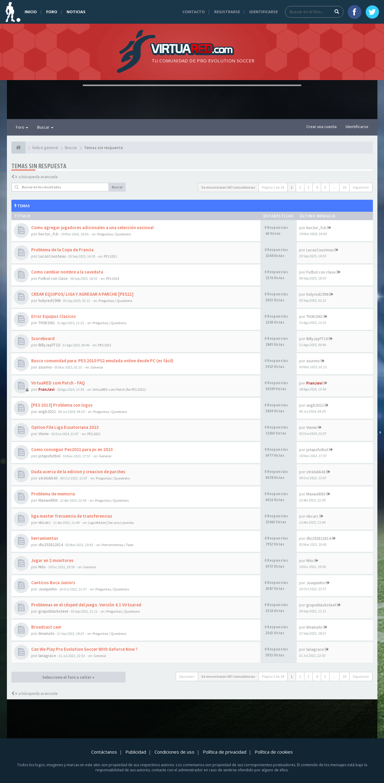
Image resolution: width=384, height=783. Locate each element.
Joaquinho (47, 589)
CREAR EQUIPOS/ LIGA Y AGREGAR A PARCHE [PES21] (82, 294)
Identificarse (263, 11)
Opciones (187, 676)
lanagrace (47, 655)
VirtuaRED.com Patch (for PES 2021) (119, 389)
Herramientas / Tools (118, 544)
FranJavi (46, 389)
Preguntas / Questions (114, 234)
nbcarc (44, 522)
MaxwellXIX (48, 500)
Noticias (76, 11)
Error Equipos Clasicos (53, 316)
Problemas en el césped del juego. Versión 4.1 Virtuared (86, 605)
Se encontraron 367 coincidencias (228, 187)
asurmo (45, 367)
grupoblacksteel (53, 611)
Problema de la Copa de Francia (62, 250)
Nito (42, 566)
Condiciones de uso (174, 752)
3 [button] (308, 187)
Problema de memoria (53, 494)
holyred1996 (49, 300)
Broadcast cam (46, 627)
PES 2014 (112, 278)
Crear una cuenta (321, 126)
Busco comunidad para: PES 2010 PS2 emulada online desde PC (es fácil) (102, 360)
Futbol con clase (53, 278)
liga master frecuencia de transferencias (71, 516)
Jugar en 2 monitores (52, 560)
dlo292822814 (50, 544)
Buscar (45, 127)
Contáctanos (104, 752)
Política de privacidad (224, 752)
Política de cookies (274, 752)
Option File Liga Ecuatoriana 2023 (65, 427)
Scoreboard (43, 338)
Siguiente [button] (361, 187)
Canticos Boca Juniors (53, 582)
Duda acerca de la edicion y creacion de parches (78, 471)
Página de (273, 187)
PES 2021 (110, 256)
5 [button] (325, 187)
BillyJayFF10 (49, 345)
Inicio (31, 11)
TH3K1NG (46, 322)
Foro (51, 11)
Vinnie (43, 433)
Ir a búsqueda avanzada (36, 176)
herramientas (44, 538)
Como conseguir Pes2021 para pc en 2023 (72, 449)
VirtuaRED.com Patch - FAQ (58, 383)
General (97, 367)
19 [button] (344, 187)
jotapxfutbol (49, 456)
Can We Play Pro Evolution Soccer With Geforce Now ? (84, 649)
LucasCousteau (52, 256)
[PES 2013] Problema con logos (62, 405)
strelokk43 (48, 478)
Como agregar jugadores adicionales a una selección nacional (92, 227)
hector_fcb (48, 234)
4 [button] (317, 187)
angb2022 (47, 411)
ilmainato (46, 633)
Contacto (193, 11)
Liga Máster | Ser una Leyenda (111, 522)
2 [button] (300, 187)
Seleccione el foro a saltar (68, 677)
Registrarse (227, 11)
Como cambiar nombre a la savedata (67, 272)
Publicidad (135, 752)
